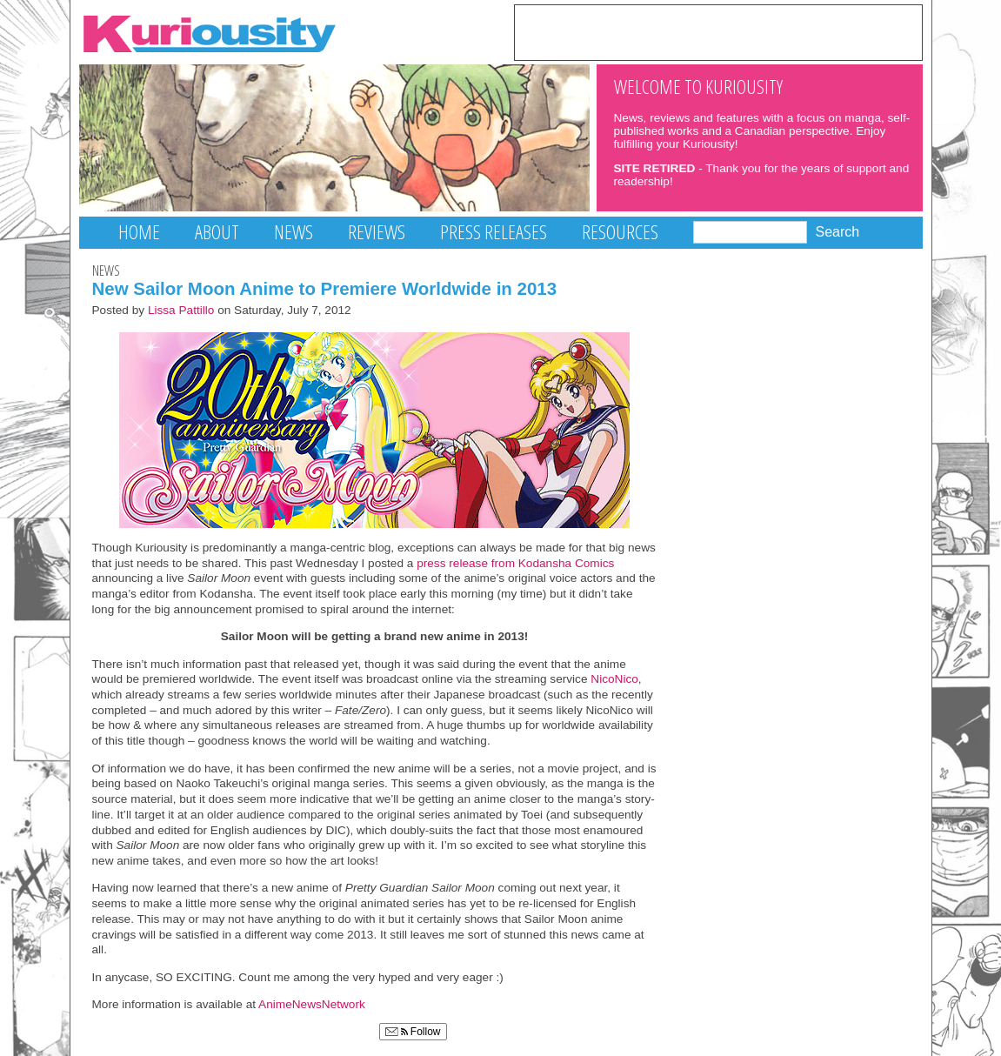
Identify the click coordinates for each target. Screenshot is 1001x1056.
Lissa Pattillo (181, 310)
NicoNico (614, 678)
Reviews (376, 231)
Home (139, 231)
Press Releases (493, 231)
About (217, 231)
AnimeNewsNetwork (311, 1004)
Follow (413, 1032)
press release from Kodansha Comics (515, 563)
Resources (620, 231)
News (293, 231)
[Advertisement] (718, 31)
